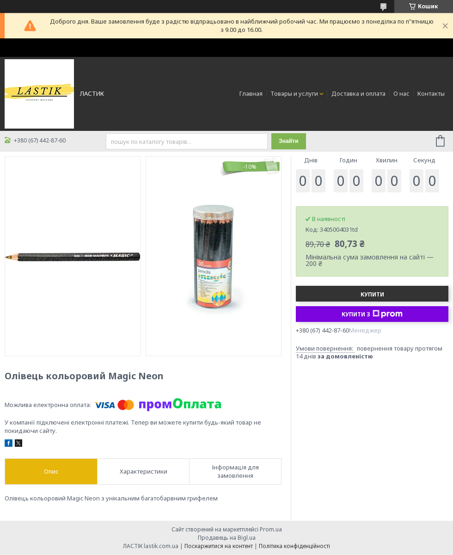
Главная (251, 93)
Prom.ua (271, 529)
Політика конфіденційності (294, 546)
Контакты (431, 93)
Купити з (372, 314)
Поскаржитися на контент (218, 546)
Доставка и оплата (358, 93)
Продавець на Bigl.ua (227, 538)
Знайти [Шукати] (288, 141)
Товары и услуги (294, 93)
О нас (401, 93)
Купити (372, 294)
